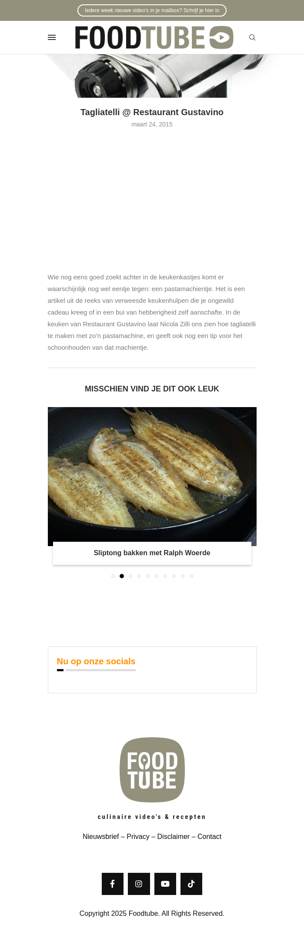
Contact (209, 836)
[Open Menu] (52, 37)
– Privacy (134, 836)
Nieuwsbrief (101, 836)
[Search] (252, 37)
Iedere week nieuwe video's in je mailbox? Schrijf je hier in (152, 10)
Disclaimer (173, 836)
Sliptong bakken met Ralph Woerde (152, 553)
